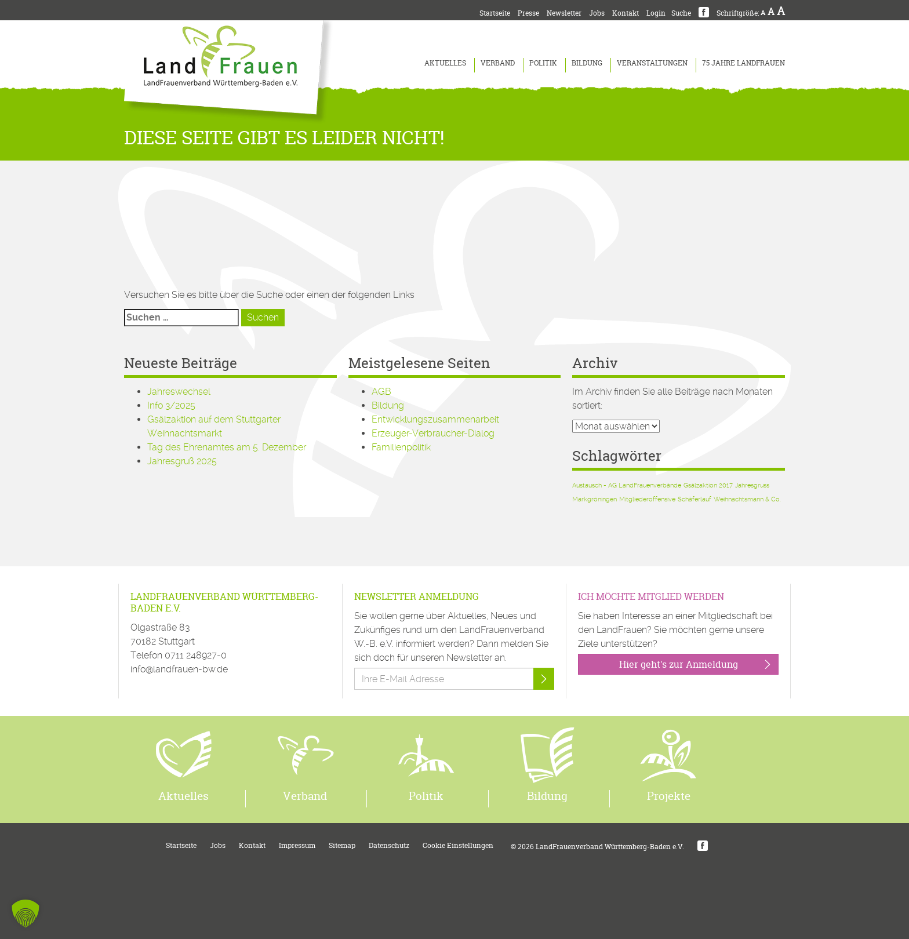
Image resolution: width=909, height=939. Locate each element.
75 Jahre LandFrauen (743, 63)
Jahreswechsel (178, 391)
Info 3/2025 (171, 405)
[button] (25, 913)
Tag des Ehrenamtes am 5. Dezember (226, 447)
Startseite (494, 13)
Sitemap (342, 845)
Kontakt (625, 13)
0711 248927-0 (196, 655)
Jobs (597, 13)
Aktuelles (445, 63)
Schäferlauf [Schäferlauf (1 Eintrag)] (694, 499)
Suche (681, 13)
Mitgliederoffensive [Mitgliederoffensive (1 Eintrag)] (647, 499)
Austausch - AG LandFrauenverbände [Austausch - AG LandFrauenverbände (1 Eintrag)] (626, 485)
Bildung (587, 63)
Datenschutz (389, 845)
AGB (381, 391)
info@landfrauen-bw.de (179, 669)
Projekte (668, 795)
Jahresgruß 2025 (182, 461)
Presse (528, 13)
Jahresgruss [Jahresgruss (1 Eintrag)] (752, 485)
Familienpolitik (401, 447)
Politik (543, 63)
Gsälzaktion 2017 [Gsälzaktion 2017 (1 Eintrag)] (708, 485)
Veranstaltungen (652, 63)
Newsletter (564, 13)
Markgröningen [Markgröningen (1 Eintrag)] (594, 499)
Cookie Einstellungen (458, 845)
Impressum (297, 845)
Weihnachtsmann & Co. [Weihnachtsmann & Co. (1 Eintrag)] (747, 499)
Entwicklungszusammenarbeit (435, 419)
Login (656, 13)
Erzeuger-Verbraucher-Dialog (433, 433)
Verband (498, 63)
